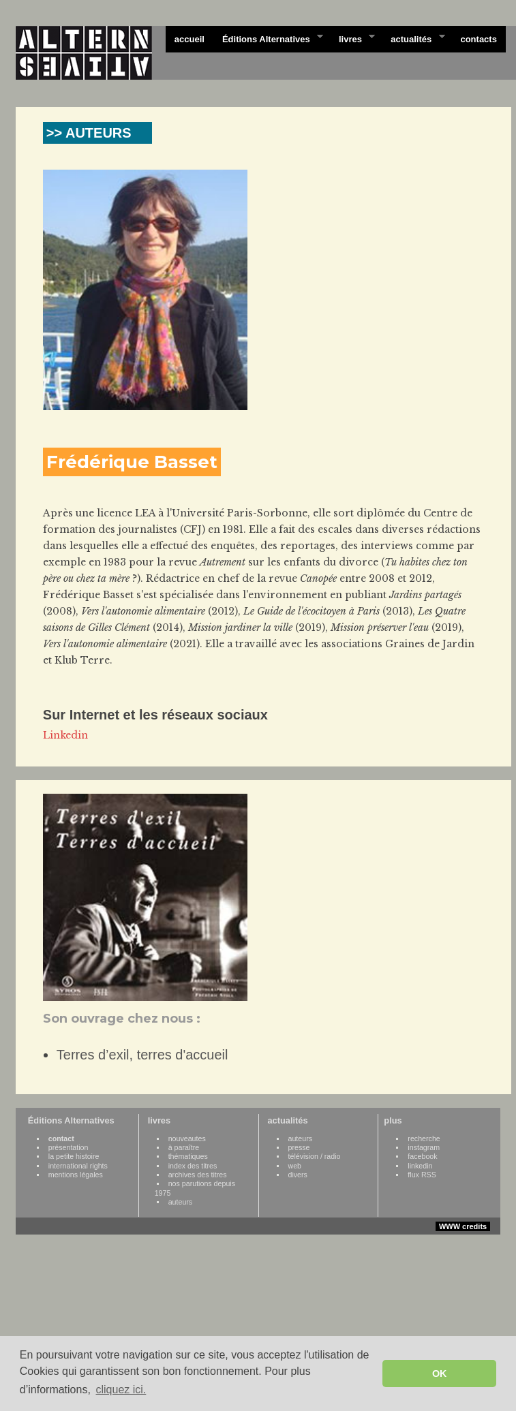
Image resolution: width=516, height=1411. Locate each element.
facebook (422, 1156)
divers (297, 1174)
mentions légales (75, 1174)
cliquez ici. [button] (120, 1389)
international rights (78, 1166)
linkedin (420, 1166)
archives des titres (197, 1174)
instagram (424, 1147)
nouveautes (187, 1138)
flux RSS (422, 1174)
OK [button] (439, 1373)
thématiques (188, 1156)
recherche (424, 1138)
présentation (68, 1147)
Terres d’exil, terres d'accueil (142, 1054)
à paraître (184, 1147)
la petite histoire (74, 1156)
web (295, 1166)
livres (352, 38)
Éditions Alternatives (268, 38)
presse (299, 1147)
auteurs (180, 1202)
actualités (413, 38)
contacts (478, 39)
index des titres (192, 1166)
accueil (189, 39)
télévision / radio (314, 1156)
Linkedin (65, 735)
